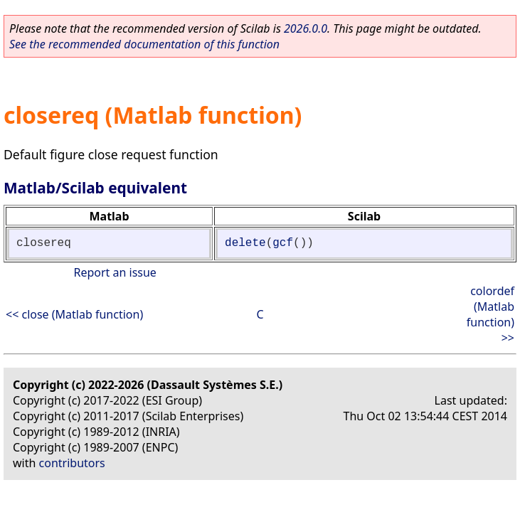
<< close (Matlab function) (74, 314)
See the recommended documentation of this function (144, 44)
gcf (282, 243)
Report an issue (114, 272)
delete (245, 243)
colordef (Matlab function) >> (490, 314)
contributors (72, 463)
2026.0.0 (305, 28)
